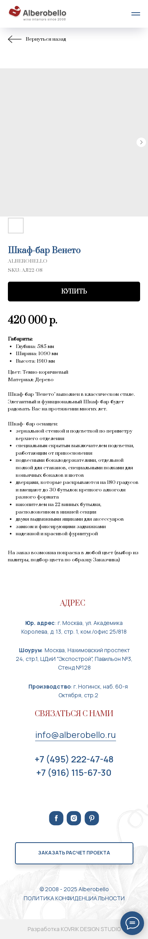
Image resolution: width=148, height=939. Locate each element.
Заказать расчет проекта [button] (74, 852)
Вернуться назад (37, 39)
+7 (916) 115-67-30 (74, 773)
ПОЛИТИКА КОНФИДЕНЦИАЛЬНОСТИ (74, 898)
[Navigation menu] (135, 13)
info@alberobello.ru (75, 735)
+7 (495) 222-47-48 (74, 759)
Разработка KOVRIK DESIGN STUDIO (74, 929)
